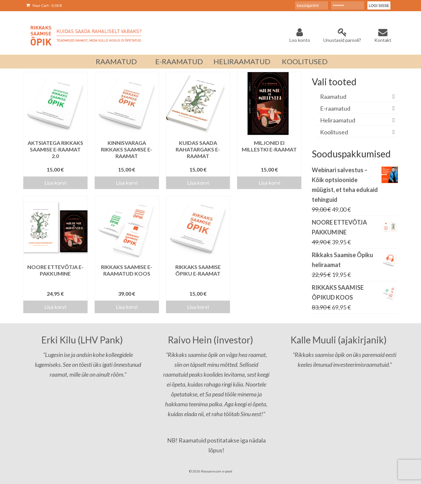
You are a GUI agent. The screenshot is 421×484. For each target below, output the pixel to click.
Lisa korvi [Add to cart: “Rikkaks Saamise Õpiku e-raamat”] (198, 307)
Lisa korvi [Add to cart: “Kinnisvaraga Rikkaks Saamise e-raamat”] (126, 182)
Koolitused (334, 132)
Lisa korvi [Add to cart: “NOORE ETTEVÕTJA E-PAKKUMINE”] (55, 307)
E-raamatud (335, 108)
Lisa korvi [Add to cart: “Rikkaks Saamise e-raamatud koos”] (126, 307)
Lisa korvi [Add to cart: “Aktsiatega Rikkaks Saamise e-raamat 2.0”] (55, 182)
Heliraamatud (337, 120)
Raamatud (333, 96)
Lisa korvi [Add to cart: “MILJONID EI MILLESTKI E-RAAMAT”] (269, 182)
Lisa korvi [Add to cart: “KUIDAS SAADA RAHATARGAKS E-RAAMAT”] (198, 182)
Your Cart (44, 5)
